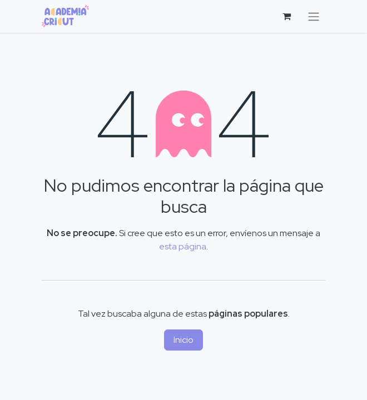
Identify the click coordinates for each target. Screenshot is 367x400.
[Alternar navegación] (313, 16)
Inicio (183, 340)
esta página (182, 246)
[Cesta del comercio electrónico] (286, 16)
